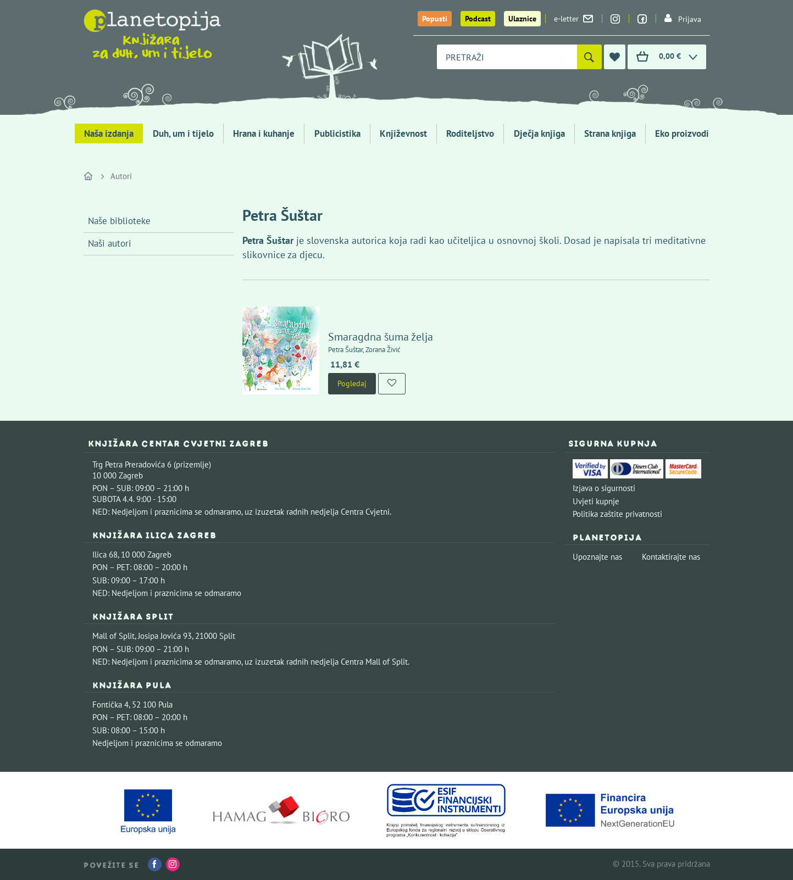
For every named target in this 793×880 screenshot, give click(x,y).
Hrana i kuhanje (264, 133)
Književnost (403, 133)
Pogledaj (352, 383)
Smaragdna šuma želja (380, 337)
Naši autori (109, 243)
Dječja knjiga (539, 133)
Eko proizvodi (682, 133)
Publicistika (337, 133)
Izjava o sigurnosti (604, 488)
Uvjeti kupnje (596, 501)
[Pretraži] (589, 56)
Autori (121, 176)
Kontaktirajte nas (671, 557)
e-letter (573, 19)
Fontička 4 (110, 704)
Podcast (478, 19)
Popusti (434, 19)
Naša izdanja (109, 133)
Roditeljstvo (470, 133)
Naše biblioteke (119, 221)
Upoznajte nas (597, 557)
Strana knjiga (610, 133)
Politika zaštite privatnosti (617, 514)
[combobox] (507, 56)
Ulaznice (522, 19)
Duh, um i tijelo (183, 133)
